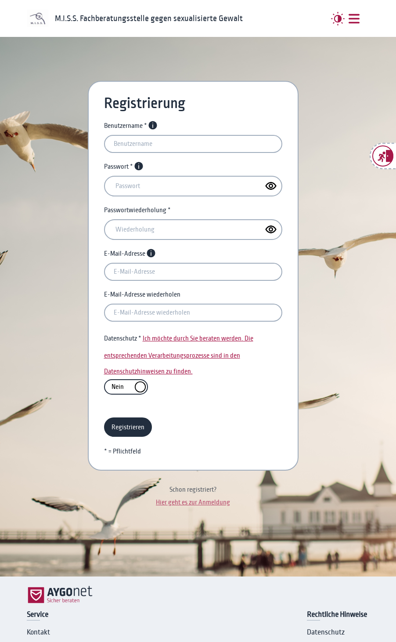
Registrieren (128, 427)
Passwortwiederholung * (137, 210)
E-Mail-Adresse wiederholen (142, 294)
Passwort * (118, 166)
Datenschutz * (122, 338)
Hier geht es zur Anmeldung (193, 502)
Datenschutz (326, 632)
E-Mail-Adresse (124, 253)
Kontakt (38, 632)
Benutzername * (125, 125)
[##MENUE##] (354, 18)
